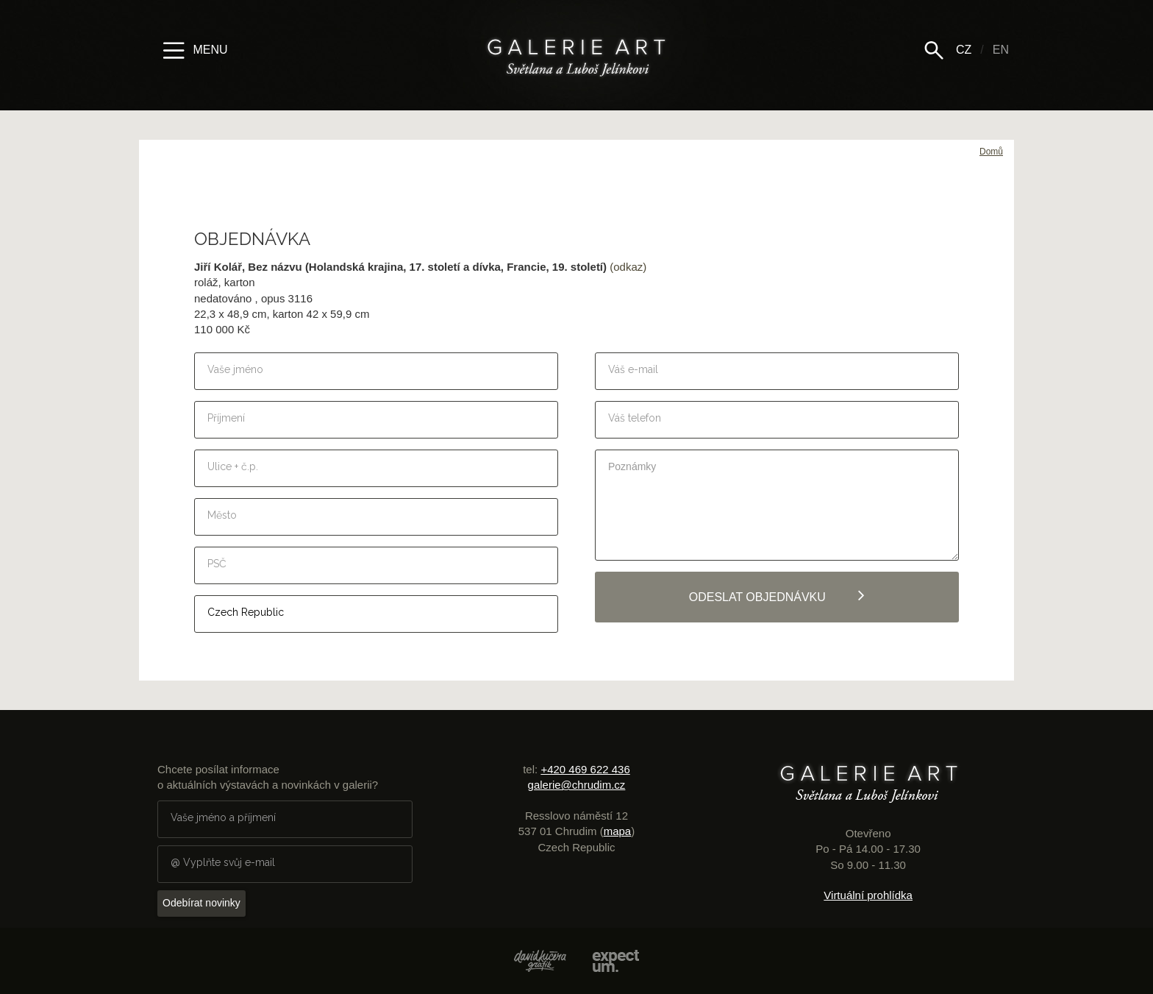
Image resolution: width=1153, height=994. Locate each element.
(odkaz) (628, 266)
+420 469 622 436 (584, 769)
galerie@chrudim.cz (577, 784)
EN (1001, 49)
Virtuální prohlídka (868, 895)
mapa (618, 831)
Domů (991, 151)
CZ (963, 49)
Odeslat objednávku (777, 595)
